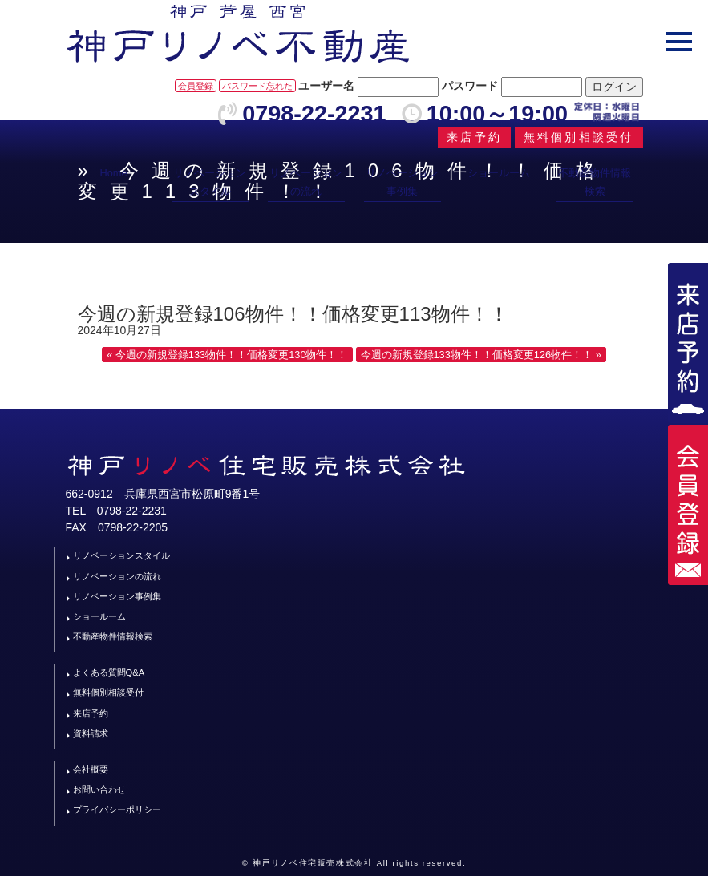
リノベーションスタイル (209, 181)
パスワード (470, 85)
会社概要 (90, 769)
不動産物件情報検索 (594, 181)
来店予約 (90, 713)
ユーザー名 (326, 85)
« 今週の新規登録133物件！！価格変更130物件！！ (227, 355)
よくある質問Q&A (109, 672)
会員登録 (195, 86)
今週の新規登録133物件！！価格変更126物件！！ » (481, 355)
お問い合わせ (99, 789)
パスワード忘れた (257, 86)
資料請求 (90, 733)
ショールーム (498, 173)
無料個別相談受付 (108, 692)
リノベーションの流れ (305, 181)
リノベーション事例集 (402, 181)
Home (113, 173)
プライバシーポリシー (117, 809)
